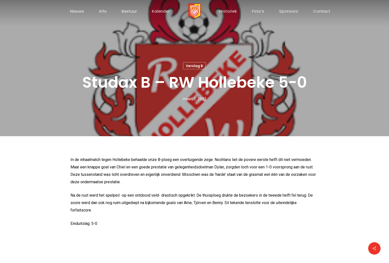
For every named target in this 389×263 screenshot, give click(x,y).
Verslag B (194, 65)
